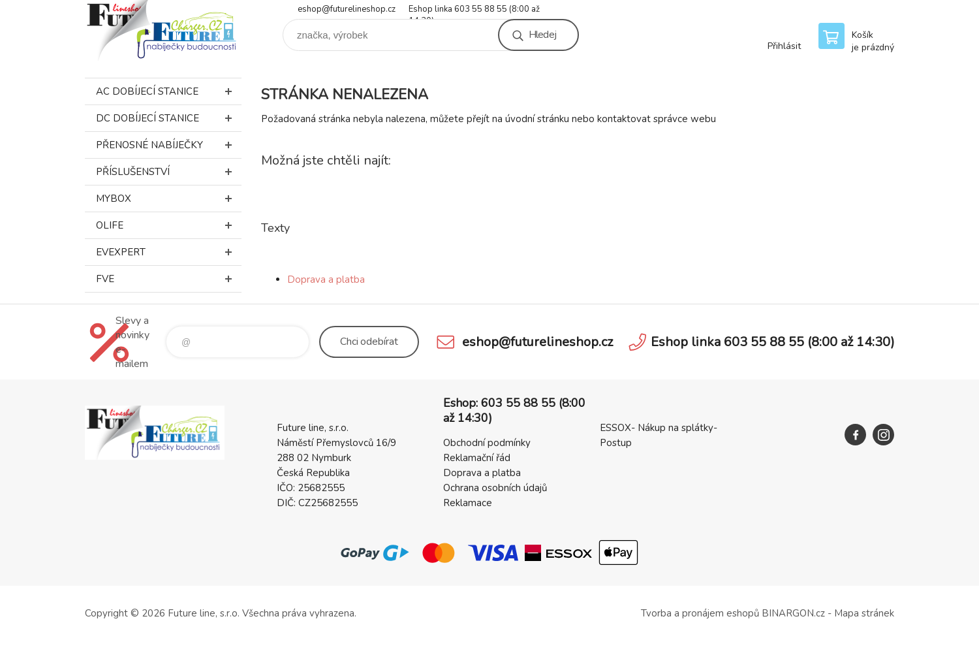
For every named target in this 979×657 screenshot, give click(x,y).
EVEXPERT (168, 252)
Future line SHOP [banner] (163, 30)
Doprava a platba (326, 279)
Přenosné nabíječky (168, 145)
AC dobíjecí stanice (168, 91)
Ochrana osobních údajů (495, 487)
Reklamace (467, 502)
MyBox (168, 198)
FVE (168, 279)
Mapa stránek (864, 613)
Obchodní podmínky (487, 442)
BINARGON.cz (793, 613)
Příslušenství (168, 172)
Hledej (542, 34)
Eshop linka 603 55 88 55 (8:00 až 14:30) (474, 10)
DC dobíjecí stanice (168, 118)
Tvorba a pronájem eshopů (700, 613)
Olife (168, 225)
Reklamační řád (476, 457)
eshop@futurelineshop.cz (347, 9)
